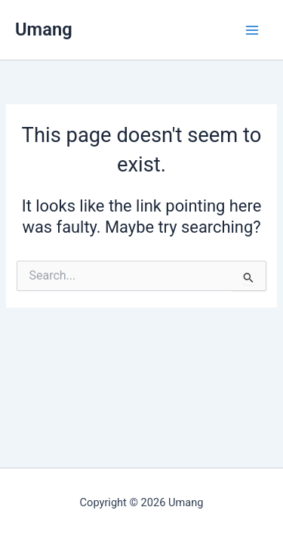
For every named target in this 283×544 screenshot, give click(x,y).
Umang (43, 29)
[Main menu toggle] (252, 30)
